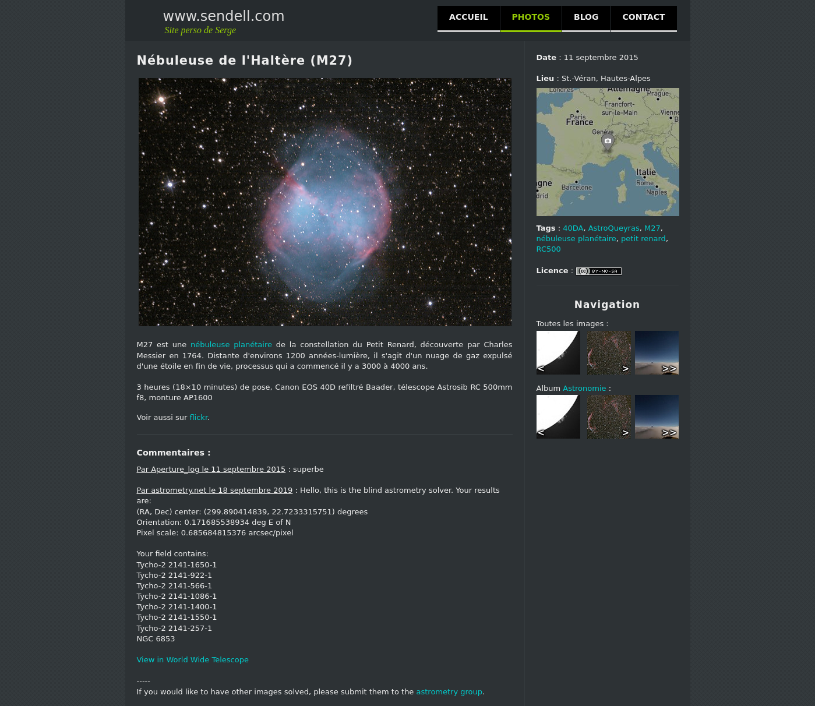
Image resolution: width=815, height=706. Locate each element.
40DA (573, 228)
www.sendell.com (224, 16)
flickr (198, 417)
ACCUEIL (468, 17)
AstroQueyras (614, 228)
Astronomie (584, 388)
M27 (652, 228)
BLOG (586, 17)
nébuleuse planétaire (231, 344)
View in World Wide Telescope (193, 659)
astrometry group (450, 691)
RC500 (549, 249)
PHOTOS (531, 17)
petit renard (643, 238)
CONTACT (643, 17)
